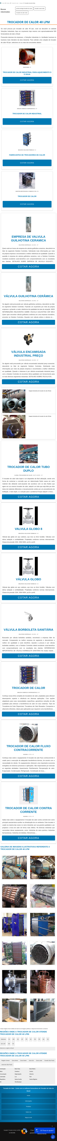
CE (48, 1039)
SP (22, 1039)
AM (9, 1043)
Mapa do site (28, 1117)
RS (35, 1039)
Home (28, 1095)
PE (39, 1039)
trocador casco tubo (39, 8)
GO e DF (3, 1043)
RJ (9, 1039)
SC (30, 1039)
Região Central (5, 1060)
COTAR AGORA (27, 80)
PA (13, 1043)
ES (18, 1039)
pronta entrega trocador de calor (24, 8)
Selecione (3, 1039)
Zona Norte (15, 1060)
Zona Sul (31, 1060)
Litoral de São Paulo (6, 1064)
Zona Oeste (23, 1060)
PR (26, 1039)
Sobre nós (28, 1112)
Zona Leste (39, 1060)
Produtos (28, 1106)
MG (13, 1039)
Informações (28, 1101)
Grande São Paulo (49, 1060)
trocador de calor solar (21, 12)
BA (43, 1039)
